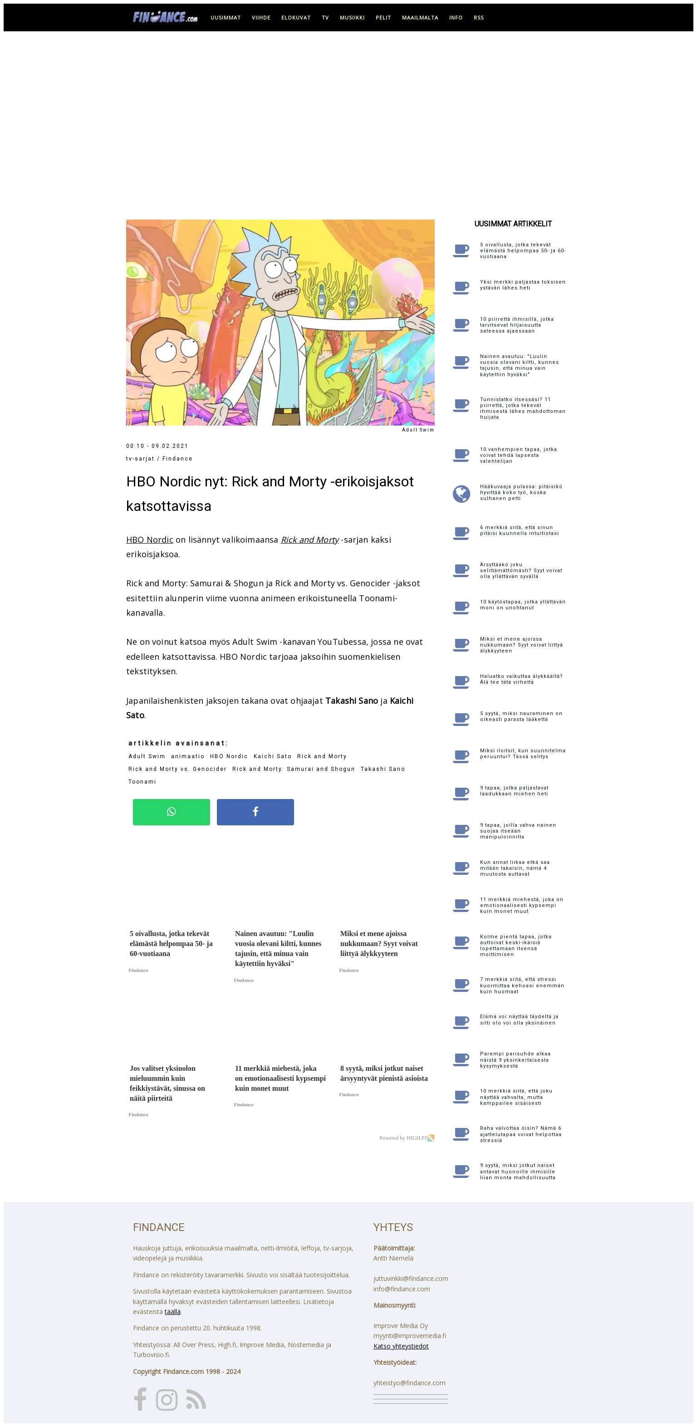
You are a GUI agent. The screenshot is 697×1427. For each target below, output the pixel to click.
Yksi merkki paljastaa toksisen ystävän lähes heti (523, 285)
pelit (383, 17)
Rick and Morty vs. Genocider (177, 769)
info (456, 17)
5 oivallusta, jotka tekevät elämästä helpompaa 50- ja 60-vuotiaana (523, 251)
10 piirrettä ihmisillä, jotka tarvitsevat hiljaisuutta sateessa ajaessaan (517, 325)
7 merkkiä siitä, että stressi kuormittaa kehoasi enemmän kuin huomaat (522, 985)
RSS (479, 17)
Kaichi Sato (273, 756)
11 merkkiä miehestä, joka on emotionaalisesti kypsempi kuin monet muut (522, 905)
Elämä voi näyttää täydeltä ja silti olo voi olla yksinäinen (519, 1019)
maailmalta (420, 17)
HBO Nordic (149, 539)
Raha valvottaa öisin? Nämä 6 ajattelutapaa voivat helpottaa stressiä (521, 1134)
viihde (261, 17)
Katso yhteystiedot (401, 1346)
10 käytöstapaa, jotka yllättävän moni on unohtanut (523, 605)
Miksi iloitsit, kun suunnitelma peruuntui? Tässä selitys (523, 754)
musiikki (352, 17)
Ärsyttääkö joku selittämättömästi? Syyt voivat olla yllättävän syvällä (521, 570)
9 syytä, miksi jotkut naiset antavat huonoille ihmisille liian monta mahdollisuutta (518, 1171)
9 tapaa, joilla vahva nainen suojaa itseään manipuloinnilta (518, 831)
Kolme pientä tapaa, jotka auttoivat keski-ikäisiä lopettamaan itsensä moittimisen (516, 946)
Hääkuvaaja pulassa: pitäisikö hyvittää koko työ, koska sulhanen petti (521, 492)
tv (325, 17)
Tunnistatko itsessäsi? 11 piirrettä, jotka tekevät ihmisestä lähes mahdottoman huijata (523, 409)
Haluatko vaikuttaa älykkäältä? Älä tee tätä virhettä (521, 679)
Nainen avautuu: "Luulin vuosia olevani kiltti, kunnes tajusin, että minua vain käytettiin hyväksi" (519, 365)
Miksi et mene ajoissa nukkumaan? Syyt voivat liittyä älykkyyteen (521, 645)
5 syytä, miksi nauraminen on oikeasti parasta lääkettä (521, 716)
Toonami (142, 782)
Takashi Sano (383, 769)
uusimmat (226, 17)
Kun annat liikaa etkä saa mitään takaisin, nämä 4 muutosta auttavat (515, 868)
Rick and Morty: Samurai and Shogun (293, 769)
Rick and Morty (310, 539)
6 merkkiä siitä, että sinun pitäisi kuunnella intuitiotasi (519, 530)
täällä (173, 1311)
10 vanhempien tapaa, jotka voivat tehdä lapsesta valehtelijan (518, 455)
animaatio (188, 756)
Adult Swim (147, 756)
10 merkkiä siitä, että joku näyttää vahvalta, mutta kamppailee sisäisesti (516, 1097)
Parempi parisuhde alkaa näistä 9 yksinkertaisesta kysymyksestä (515, 1060)
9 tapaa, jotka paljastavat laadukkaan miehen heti (514, 791)
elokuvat (296, 17)
